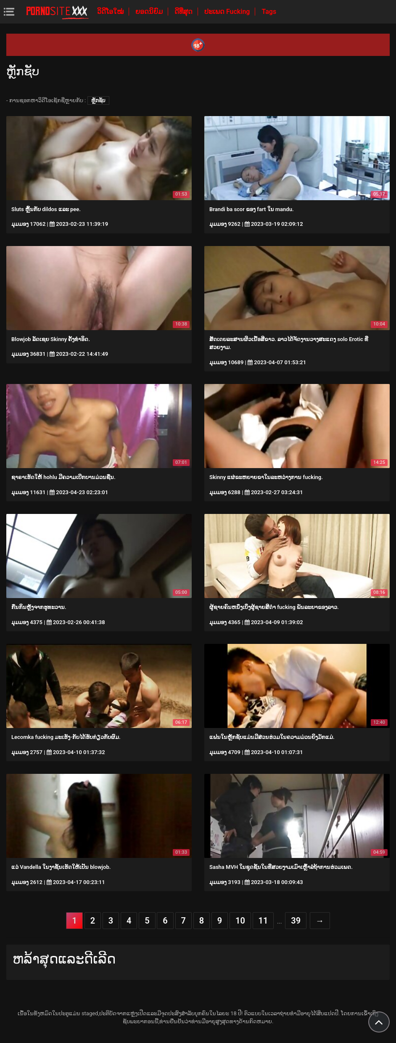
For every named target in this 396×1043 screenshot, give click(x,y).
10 (240, 921)
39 (296, 921)
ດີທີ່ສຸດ (184, 12)
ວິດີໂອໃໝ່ (111, 12)
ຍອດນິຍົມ (149, 12)
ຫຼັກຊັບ (98, 100)
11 (263, 921)
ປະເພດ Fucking (228, 12)
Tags (268, 12)
